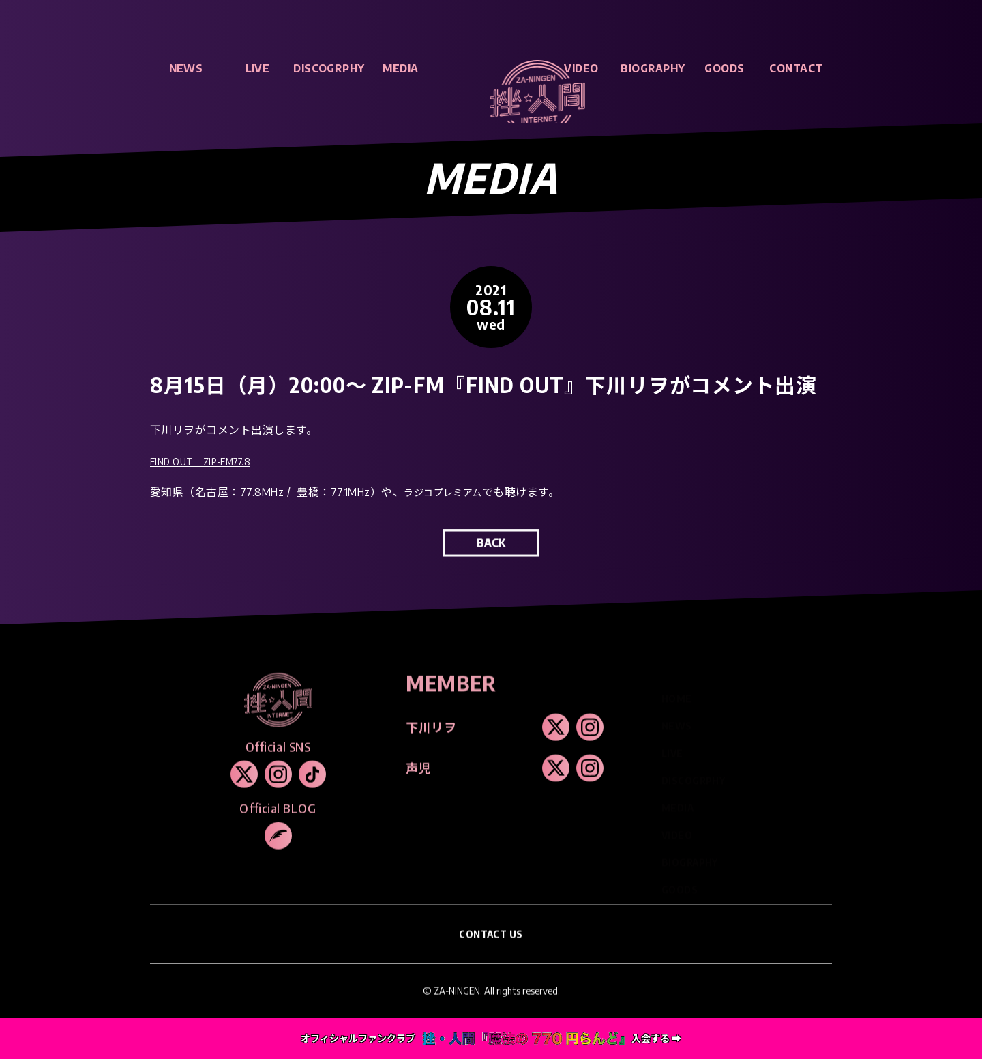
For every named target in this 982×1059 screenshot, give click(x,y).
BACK (491, 557)
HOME (676, 693)
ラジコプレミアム (448, 497)
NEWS (186, 68)
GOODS (724, 68)
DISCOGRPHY (329, 68)
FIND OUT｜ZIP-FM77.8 (208, 465)
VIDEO (581, 68)
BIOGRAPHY (653, 68)
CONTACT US (491, 948)
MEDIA (400, 68)
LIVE (258, 68)
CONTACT (795, 68)
